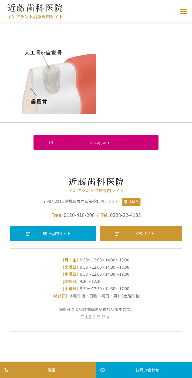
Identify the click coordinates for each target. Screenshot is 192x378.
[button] (184, 11)
